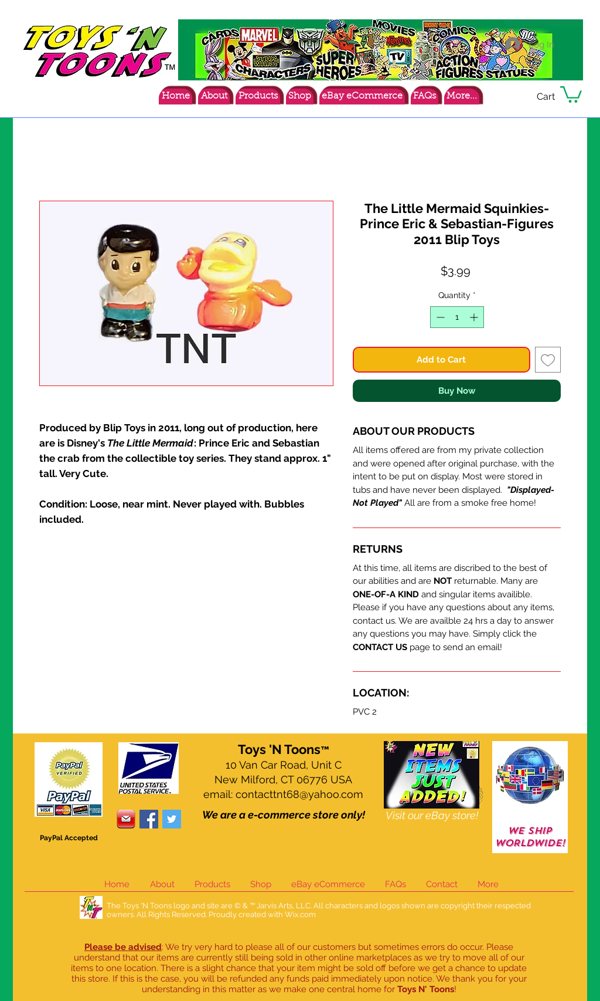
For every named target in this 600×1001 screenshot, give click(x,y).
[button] (571, 93)
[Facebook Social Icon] (148, 819)
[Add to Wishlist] (548, 360)
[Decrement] (439, 317)
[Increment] (475, 317)
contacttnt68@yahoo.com (299, 794)
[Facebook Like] (509, 98)
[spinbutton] (457, 317)
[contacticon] (126, 819)
